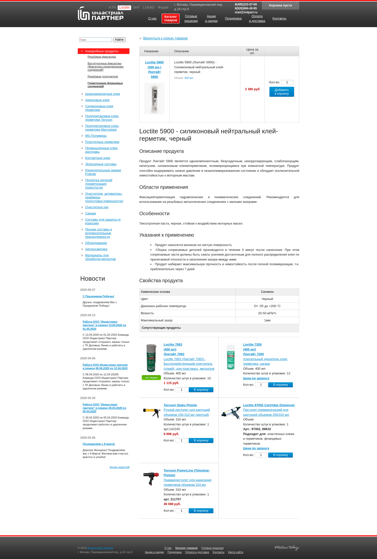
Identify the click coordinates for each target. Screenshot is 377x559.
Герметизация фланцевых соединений (105, 85)
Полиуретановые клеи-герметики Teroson (102, 118)
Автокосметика (96, 249)
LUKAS (148, 7)
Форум (163, 7)
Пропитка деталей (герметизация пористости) (98, 183)
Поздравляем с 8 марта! (99, 443)
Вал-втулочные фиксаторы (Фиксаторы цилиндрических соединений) (106, 66)
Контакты (218, 552)
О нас (168, 547)
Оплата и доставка (197, 552)
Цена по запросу (256, 378)
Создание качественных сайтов (286, 547)
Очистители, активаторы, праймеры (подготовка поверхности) (104, 197)
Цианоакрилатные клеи (102, 94)
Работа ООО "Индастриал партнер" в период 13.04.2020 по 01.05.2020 (104, 325)
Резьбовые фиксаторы (102, 56)
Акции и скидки (154, 552)
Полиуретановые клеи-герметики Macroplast (102, 127)
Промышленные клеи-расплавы (101, 150)
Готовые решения (212, 547)
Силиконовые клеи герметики (99, 108)
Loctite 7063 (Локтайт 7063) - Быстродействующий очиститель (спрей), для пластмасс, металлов (189, 363)
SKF (136, 7)
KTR (112, 7)
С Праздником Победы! (98, 296)
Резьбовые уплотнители (103, 76)
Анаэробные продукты (101, 51)
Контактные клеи (97, 158)
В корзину (201, 389)
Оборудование (96, 243)
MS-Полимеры (96, 136)
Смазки (90, 213)
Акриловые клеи (97, 100)
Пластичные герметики (102, 142)
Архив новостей (119, 467)
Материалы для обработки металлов (100, 257)
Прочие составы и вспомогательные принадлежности (98, 233)
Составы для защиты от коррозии (103, 221)
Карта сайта (235, 552)
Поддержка (175, 552)
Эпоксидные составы (101, 164)
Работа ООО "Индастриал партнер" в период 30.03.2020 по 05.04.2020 (104, 408)
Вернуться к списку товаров (165, 38)
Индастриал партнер (101, 13)
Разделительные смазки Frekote (103, 172)
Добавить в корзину (282, 91)
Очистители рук (96, 207)
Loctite (124, 7)
